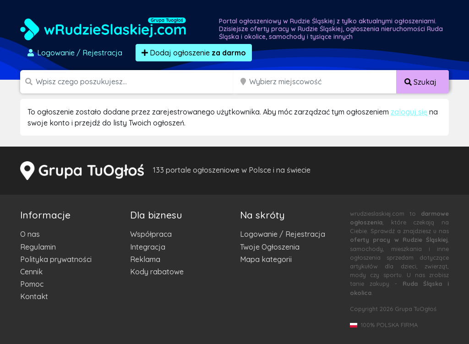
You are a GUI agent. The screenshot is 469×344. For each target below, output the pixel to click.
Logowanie (74, 52)
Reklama (145, 259)
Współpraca (151, 234)
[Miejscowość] (323, 81)
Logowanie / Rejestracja (282, 234)
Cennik (31, 271)
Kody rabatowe (157, 271)
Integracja (147, 246)
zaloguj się (409, 111)
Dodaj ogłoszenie (194, 52)
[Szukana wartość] (135, 81)
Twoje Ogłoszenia (270, 246)
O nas (30, 234)
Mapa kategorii (266, 259)
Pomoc (32, 284)
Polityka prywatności (56, 259)
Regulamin (38, 246)
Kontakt (34, 296)
